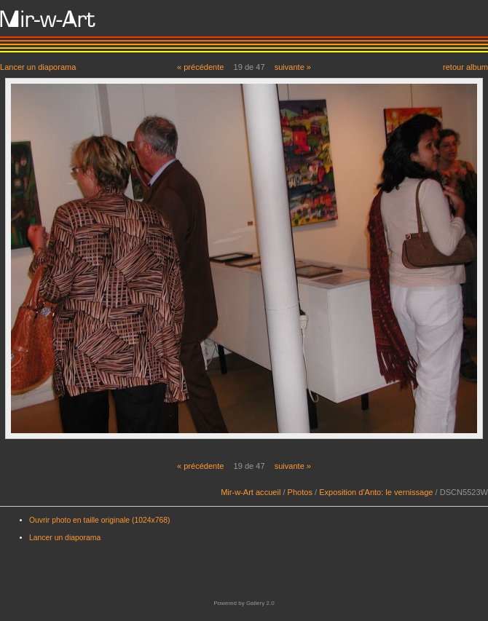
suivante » (293, 67)
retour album (465, 67)
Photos (300, 492)
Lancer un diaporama (38, 67)
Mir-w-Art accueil (250, 492)
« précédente (200, 67)
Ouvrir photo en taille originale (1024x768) (99, 520)
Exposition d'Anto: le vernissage (376, 492)
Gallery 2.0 (260, 603)
